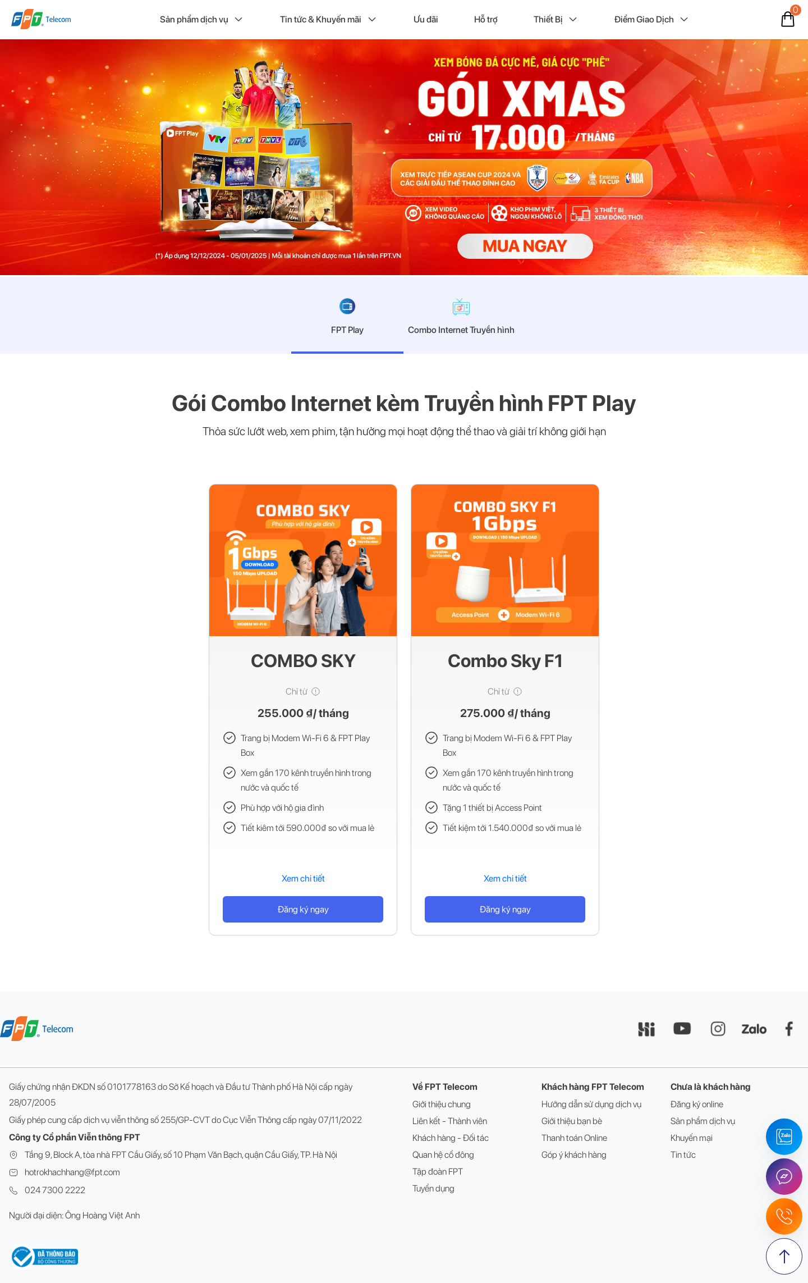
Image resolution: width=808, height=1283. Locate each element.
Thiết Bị (556, 19)
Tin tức (683, 1154)
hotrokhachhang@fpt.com (72, 1172)
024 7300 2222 (55, 1190)
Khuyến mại (692, 1138)
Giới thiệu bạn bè (571, 1121)
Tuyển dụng (433, 1188)
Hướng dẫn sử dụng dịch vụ (591, 1104)
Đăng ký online (697, 1104)
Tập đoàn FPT (437, 1171)
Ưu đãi (426, 19)
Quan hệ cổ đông (443, 1154)
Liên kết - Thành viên (449, 1121)
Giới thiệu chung (441, 1104)
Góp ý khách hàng (574, 1154)
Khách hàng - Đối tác (450, 1138)
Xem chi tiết (303, 878)
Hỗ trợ (486, 19)
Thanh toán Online (574, 1138)
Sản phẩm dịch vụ (202, 19)
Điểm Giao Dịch (652, 19)
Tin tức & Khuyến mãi (328, 19)
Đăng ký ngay (303, 909)
